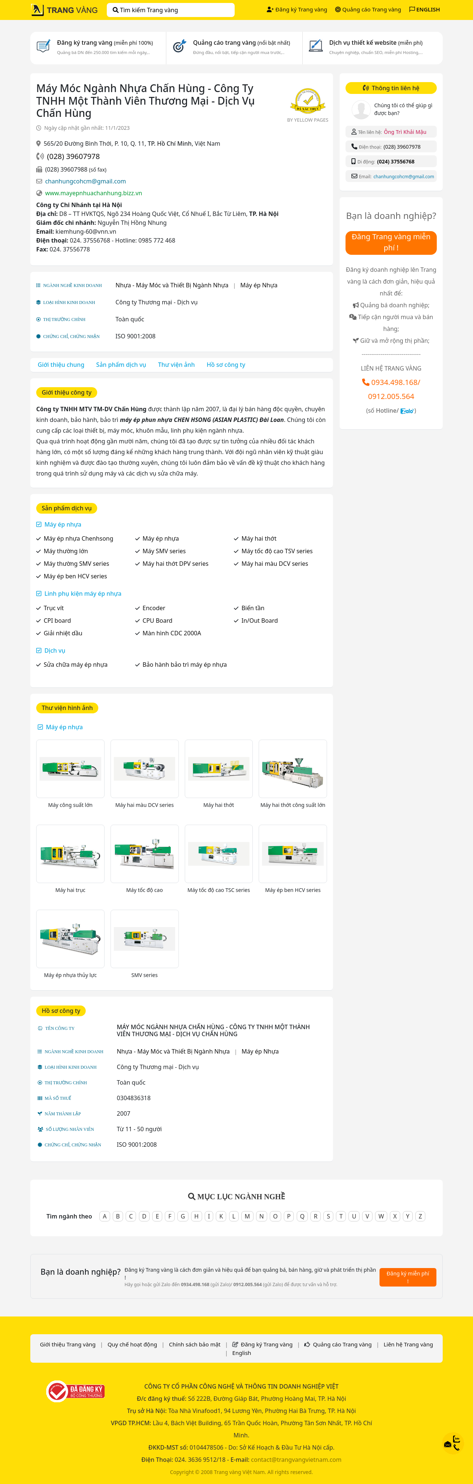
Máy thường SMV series (76, 564)
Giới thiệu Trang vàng (68, 1344)
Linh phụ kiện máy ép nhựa (82, 593)
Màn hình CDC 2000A (172, 633)
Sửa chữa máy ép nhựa (76, 664)
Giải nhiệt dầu (63, 633)
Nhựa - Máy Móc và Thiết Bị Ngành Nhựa (172, 285)
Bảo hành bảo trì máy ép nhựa (185, 664)
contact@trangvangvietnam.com (296, 1460)
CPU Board (158, 620)
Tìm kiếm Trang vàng (145, 10)
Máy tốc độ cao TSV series (277, 551)
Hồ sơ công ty (226, 365)
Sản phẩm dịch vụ (121, 365)
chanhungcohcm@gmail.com (85, 181)
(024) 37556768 (395, 161)
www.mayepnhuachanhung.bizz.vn (93, 193)
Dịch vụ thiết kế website (376, 42)
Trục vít (54, 608)
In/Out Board (259, 620)
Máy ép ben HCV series (75, 576)
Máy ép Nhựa (259, 285)
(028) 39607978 (73, 156)
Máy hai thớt (258, 538)
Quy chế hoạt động (132, 1344)
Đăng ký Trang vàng (297, 9)
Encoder (154, 608)
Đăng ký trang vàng (105, 42)
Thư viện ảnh (176, 365)
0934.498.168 (394, 382)
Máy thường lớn (66, 551)
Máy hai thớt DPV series (175, 564)
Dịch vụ (54, 650)
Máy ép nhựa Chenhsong (78, 538)
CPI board (57, 620)
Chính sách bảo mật (195, 1344)
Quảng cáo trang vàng (241, 42)
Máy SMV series (164, 551)
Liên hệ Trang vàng (408, 1344)
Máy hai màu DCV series (274, 564)
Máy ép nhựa (62, 524)
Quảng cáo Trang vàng (368, 9)
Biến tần (252, 608)
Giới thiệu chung (61, 365)
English (241, 1352)
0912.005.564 (391, 396)
